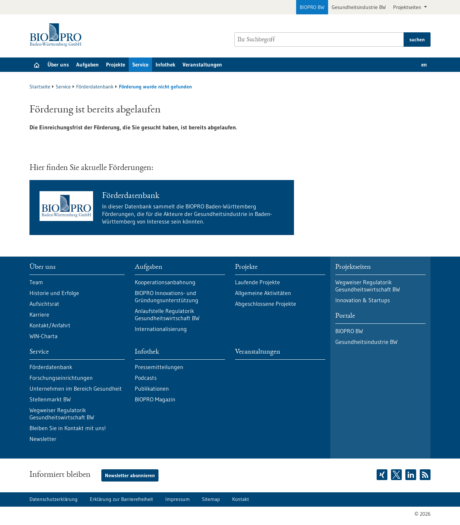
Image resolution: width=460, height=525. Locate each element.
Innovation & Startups (362, 300)
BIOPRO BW (312, 7)
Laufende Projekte (257, 282)
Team (36, 282)
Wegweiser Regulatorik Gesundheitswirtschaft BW (61, 413)
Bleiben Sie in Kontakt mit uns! (67, 428)
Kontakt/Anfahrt (49, 325)
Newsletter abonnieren (130, 475)
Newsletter (42, 438)
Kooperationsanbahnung (165, 282)
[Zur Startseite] (57, 35)
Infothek (165, 64)
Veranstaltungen (202, 64)
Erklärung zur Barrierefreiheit (121, 499)
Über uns (58, 64)
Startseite (39, 86)
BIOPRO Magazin (155, 399)
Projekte (115, 64)
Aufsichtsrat (44, 303)
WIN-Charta (43, 336)
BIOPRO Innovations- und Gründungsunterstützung (166, 296)
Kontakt (240, 499)
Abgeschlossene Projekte (265, 303)
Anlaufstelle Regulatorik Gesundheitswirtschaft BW (167, 314)
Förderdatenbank (95, 86)
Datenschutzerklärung (53, 499)
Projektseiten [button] (408, 7)
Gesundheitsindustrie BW (359, 7)
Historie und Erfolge (54, 292)
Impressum (177, 499)
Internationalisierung (161, 328)
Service (140, 64)
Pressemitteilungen (159, 366)
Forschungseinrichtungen (61, 377)
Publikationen (152, 388)
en (424, 64)
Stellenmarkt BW (50, 399)
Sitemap (211, 499)
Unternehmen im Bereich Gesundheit (75, 388)
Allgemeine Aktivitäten (263, 292)
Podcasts (146, 377)
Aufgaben (87, 64)
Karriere (39, 314)
